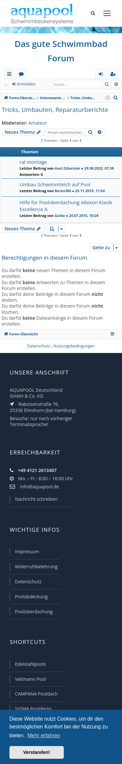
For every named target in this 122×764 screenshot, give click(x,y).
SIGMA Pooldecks (33, 709)
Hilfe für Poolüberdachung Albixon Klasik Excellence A (66, 205)
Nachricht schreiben (36, 499)
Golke (60, 215)
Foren (22, 75)
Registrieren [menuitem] (114, 75)
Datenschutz (28, 581)
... (5, 84)
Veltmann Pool (30, 679)
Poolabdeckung (31, 596)
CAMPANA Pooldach (36, 694)
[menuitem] (116, 97)
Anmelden (26, 84)
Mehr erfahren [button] (43, 735)
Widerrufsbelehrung (36, 566)
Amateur (38, 123)
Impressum (27, 551)
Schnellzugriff (10, 75)
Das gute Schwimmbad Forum (61, 51)
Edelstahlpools (30, 664)
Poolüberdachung (34, 611)
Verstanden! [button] (36, 752)
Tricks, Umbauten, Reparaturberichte (55, 110)
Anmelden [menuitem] (102, 75)
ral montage (33, 162)
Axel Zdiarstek (67, 168)
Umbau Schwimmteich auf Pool (55, 184)
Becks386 (63, 190)
